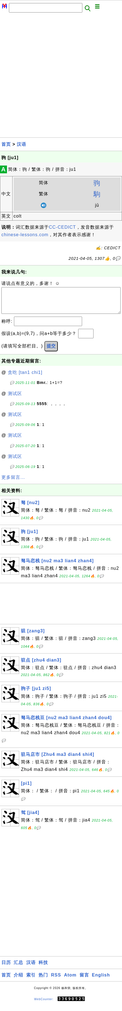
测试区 (15, 399)
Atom (70, 980)
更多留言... (13, 482)
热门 (43, 980)
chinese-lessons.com (24, 234)
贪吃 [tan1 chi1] (25, 378)
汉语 (21, 144)
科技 (43, 968)
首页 (6, 144)
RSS (56, 980)
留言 (84, 980)
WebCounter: (44, 1004)
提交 (51, 351)
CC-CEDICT (62, 227)
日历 (6, 968)
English (101, 980)
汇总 (18, 968)
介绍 (18, 980)
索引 (31, 980)
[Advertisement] (61, 76)
